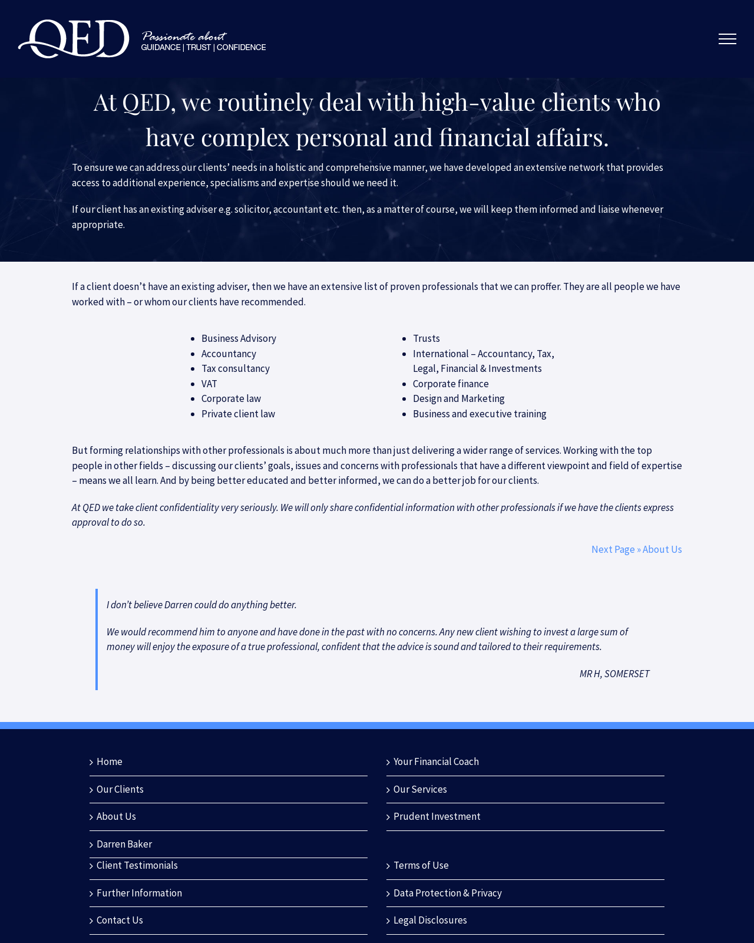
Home (110, 761)
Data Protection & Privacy (447, 892)
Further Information (139, 892)
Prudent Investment (437, 816)
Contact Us (120, 920)
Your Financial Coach (436, 761)
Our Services (420, 789)
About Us (116, 816)
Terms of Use (421, 865)
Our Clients (120, 789)
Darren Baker (124, 844)
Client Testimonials (137, 865)
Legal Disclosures (430, 920)
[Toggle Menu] (728, 39)
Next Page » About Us (636, 549)
